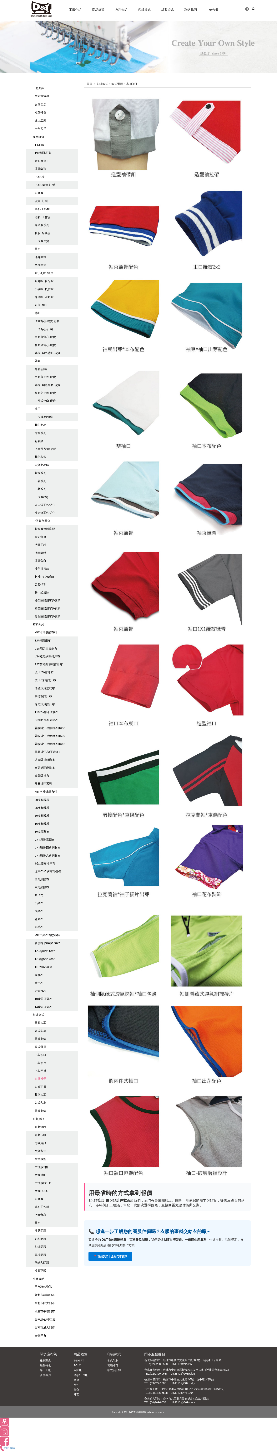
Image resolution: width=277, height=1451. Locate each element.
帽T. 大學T (41, 160)
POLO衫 (40, 176)
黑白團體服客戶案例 (48, 616)
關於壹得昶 (42, 96)
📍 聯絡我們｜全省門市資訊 (110, 1256)
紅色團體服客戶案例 (48, 600)
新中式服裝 (42, 592)
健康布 (39, 919)
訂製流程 (40, 1127)
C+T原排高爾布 (45, 839)
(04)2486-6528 (159, 1392)
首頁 (89, 83)
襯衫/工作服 (42, 208)
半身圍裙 (40, 265)
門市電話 (7, 1447)
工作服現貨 (42, 241)
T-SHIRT (40, 144)
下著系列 (40, 489)
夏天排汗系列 (43, 783)
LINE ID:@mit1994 (182, 1392)
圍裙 (37, 248)
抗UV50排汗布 (44, 672)
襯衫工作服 (42, 1206)
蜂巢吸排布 (42, 775)
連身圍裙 (40, 257)
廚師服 (39, 193)
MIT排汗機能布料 (46, 632)
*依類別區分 (42, 520)
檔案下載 (40, 1270)
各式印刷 (40, 1031)
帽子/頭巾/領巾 (44, 273)
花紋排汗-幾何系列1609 (50, 736)
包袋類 (39, 441)
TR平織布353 (43, 967)
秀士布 (39, 982)
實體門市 (40, 1335)
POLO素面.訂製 (45, 184)
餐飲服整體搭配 (45, 528)
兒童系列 (40, 433)
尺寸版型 (40, 1159)
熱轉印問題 (42, 1262)
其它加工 (40, 1094)
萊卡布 (39, 895)
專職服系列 (42, 225)
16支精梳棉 (42, 823)
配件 (76, 1384)
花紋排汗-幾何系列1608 (50, 728)
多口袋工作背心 (45, 504)
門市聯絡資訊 (43, 1286)
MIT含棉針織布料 (46, 791)
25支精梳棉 (42, 807)
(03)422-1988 (158, 1383)
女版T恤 (40, 1175)
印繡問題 (40, 1246)
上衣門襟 (40, 1070)
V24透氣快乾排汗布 (47, 656)
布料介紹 (38, 624)
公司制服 (40, 537)
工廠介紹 (38, 88)
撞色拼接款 (42, 568)
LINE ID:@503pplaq (183, 1373)
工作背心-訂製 (44, 329)
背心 (37, 313)
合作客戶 (40, 128)
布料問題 (40, 1239)
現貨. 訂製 (41, 201)
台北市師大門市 (45, 1303)
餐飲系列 (40, 473)
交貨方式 (40, 1151)
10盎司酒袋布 (43, 998)
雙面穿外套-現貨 (45, 392)
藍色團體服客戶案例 (48, 608)
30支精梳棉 (42, 815)
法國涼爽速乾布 (45, 688)
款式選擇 (40, 1046)
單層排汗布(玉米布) (47, 751)
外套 (37, 360)
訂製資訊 (38, 1118)
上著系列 (40, 481)
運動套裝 (40, 168)
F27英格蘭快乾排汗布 (49, 664)
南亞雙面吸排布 (45, 767)
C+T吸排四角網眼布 (47, 847)
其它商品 (40, 425)
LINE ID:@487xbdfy (183, 1383)
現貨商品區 (42, 465)
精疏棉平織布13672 (47, 943)
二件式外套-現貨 (45, 400)
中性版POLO (43, 1183)
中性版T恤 (41, 1167)
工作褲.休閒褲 (44, 416)
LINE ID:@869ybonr (183, 1402)
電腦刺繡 (40, 1038)
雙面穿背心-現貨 (45, 345)
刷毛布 (39, 927)
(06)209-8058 (158, 1402)
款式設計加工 (115, 1370)
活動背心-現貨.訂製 (47, 321)
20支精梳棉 (42, 799)
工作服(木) (41, 497)
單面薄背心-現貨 (45, 337)
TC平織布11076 (45, 951)
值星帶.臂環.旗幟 (45, 449)
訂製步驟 (40, 1135)
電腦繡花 (112, 1365)
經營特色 (40, 112)
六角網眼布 (42, 887)
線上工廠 (40, 120)
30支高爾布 (42, 831)
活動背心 (40, 1214)
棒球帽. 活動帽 (44, 297)
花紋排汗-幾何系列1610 (50, 744)
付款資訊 (40, 1143)
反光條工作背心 (45, 512)
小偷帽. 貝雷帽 (44, 289)
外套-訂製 (41, 369)
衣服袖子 (40, 1078)
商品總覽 (38, 136)
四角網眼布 (42, 879)
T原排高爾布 (43, 640)
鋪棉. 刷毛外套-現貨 (47, 385)
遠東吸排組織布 (45, 759)
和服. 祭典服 (43, 233)
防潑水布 (40, 991)
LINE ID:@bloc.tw (181, 1364)
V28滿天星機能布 (46, 648)
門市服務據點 (154, 1354)
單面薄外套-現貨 (45, 377)
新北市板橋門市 (45, 1295)
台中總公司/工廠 (45, 1319)
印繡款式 (38, 1014)
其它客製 (40, 456)
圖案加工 (40, 1022)
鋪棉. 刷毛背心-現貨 (47, 353)
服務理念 (40, 104)
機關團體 (40, 552)
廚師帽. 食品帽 (44, 281)
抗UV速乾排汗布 (45, 680)
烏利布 (39, 975)
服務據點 (38, 1278)
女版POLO (41, 1190)
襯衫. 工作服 (43, 217)
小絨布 (39, 903)
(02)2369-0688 (159, 1373)
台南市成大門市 (45, 1327)
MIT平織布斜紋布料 (47, 935)
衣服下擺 (40, 1086)
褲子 (37, 408)
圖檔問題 (40, 1254)
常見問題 (40, 1230)
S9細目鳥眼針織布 (46, 720)
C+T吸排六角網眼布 (47, 855)
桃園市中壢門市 (45, 1311)
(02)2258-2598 (159, 1364)
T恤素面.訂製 (43, 152)
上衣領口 (40, 1055)
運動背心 (40, 560)
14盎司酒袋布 (43, 1006)
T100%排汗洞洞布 (46, 712)
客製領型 (40, 584)
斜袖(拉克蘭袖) (44, 576)
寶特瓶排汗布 (43, 696)
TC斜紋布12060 (45, 959)
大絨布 (39, 911)
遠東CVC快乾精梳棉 (48, 871)
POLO (77, 1365)
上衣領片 (40, 1063)
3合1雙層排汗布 (45, 863)
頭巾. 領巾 (41, 305)
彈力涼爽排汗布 (45, 704)
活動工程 (40, 544)
